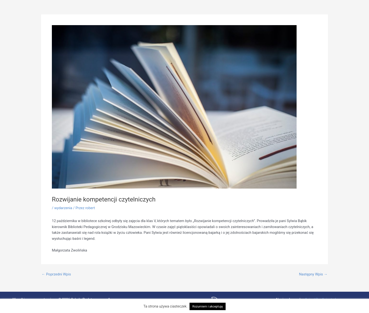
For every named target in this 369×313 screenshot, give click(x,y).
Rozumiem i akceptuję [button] (207, 306)
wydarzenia (63, 208)
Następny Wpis (313, 274)
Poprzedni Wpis (56, 274)
